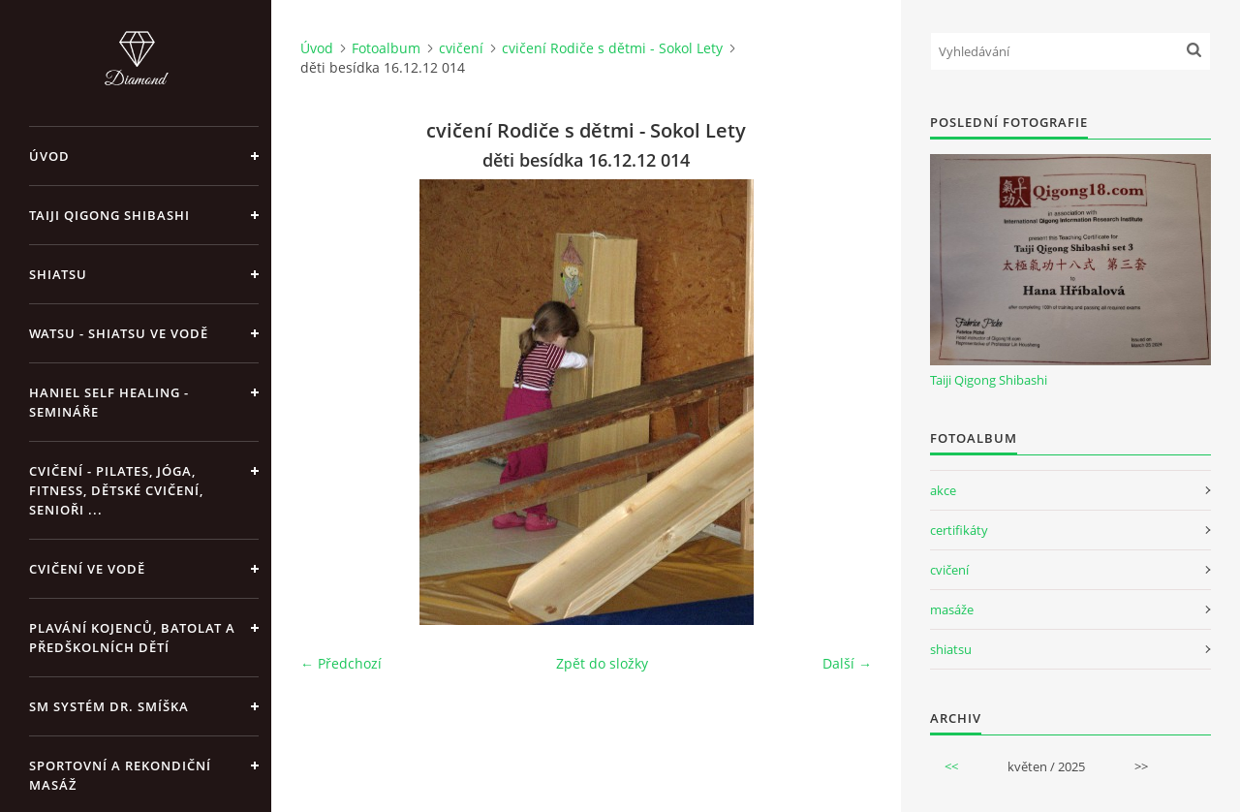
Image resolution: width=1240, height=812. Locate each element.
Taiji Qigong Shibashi (109, 215)
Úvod (49, 156)
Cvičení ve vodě (87, 569)
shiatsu (951, 649)
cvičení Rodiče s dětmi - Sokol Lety (612, 48)
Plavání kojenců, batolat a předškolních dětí (132, 637)
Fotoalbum (386, 48)
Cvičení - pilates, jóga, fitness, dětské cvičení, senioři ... (116, 490)
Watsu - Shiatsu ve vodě (118, 333)
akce (943, 490)
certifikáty (959, 530)
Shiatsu (58, 274)
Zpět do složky (602, 663)
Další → (847, 663)
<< (951, 766)
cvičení (461, 48)
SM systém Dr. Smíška (109, 706)
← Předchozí (341, 663)
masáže (952, 609)
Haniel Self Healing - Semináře (109, 402)
